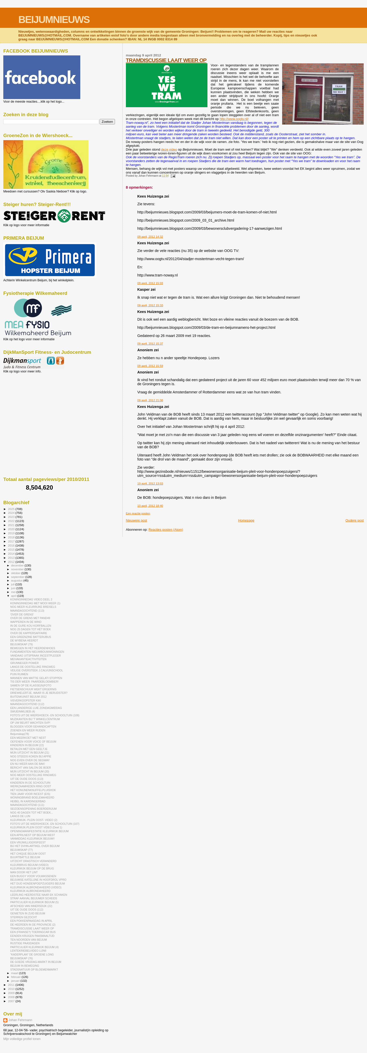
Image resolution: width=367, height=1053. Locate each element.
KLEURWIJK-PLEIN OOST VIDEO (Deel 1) (36, 827)
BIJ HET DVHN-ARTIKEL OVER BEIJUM (35, 846)
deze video (169, 149)
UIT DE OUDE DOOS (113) (26, 778)
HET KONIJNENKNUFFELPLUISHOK (33, 790)
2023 (11, 516)
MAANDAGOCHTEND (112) (27, 704)
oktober (16, 573)
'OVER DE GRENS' (22, 614)
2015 (11, 549)
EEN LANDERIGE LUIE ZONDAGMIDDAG (36, 707)
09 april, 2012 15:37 (150, 343)
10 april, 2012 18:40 (150, 505)
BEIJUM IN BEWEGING (24, 965)
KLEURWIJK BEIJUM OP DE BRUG (32, 868)
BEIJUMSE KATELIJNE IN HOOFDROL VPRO (38, 879)
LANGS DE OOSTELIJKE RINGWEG (32, 666)
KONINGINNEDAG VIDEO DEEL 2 (31, 599)
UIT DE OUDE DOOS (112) (26, 909)
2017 (11, 541)
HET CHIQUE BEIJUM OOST (28, 853)
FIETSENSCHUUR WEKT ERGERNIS (33, 689)
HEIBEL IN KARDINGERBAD (27, 801)
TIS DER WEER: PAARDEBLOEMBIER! (34, 681)
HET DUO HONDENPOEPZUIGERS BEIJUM (37, 883)
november (18, 569)
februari (16, 976)
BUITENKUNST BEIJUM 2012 (28, 696)
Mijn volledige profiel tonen (22, 1039)
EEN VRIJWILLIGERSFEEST (28, 842)
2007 (11, 1001)
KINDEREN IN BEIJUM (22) (27, 745)
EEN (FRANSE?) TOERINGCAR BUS (33, 932)
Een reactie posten (138, 513)
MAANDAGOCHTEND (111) (27, 804)
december (18, 565)
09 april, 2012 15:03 (150, 283)
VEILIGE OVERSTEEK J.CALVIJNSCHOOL (36, 670)
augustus (17, 580)
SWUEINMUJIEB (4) (22, 711)
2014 (11, 553)
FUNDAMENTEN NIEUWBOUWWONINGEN (37, 651)
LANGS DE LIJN (20, 816)
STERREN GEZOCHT (23, 917)
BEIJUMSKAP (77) (21, 849)
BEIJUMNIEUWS (53, 19)
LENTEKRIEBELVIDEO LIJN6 (28, 950)
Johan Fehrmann (20, 1020)
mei (14, 592)
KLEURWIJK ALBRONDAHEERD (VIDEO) (35, 887)
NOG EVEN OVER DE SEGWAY (30, 760)
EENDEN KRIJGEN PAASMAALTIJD (32, 935)
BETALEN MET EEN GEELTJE (28, 749)
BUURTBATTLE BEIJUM (25, 857)
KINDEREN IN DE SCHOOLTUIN (30, 782)
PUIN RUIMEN (19, 674)
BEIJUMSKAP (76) (21, 958)
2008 (11, 997)
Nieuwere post (136, 520)
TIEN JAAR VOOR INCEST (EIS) (30, 793)
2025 (11, 509)
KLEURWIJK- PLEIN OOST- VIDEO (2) (33, 819)
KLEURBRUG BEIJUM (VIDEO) (29, 864)
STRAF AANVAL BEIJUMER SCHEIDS (33, 898)
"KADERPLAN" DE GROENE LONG (32, 954)
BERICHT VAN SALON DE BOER (30, 767)
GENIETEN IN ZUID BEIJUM (27, 913)
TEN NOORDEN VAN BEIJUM (28, 939)
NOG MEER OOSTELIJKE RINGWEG (33, 775)
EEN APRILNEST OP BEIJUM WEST (32, 835)
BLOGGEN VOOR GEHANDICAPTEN (33, 726)
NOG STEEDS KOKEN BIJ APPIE (30, 756)
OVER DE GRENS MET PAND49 (30, 618)
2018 (11, 537)
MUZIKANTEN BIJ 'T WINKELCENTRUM (35, 719)
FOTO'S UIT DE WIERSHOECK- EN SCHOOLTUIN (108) (44, 715)
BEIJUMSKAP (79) (21, 644)
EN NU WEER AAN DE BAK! (27, 763)
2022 (11, 521)
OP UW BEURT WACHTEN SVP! (30, 722)
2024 (11, 512)
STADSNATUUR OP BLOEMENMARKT (34, 969)
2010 (11, 988)
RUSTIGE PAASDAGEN (25, 943)
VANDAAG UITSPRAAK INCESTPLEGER (35, 655)
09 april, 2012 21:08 (150, 400)
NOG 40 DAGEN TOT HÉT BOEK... (31, 812)
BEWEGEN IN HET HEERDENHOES (32, 648)
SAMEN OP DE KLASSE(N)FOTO (30, 685)
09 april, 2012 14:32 (150, 236)
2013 (11, 557)
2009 (11, 993)
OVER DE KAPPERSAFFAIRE (28, 633)
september (18, 576)
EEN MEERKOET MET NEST (28, 737)
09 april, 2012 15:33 (150, 305)
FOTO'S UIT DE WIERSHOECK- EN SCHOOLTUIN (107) (44, 823)
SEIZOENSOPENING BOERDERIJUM (33, 808)
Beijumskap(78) (19, 733)
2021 (11, 525)
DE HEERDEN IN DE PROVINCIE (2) (33, 924)
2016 (11, 545)
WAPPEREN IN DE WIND (25, 621)
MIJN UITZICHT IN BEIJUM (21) (29, 752)
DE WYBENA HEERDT (24, 640)
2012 (11, 561)
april (14, 595)
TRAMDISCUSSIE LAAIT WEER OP (166, 60)
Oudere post (354, 520)
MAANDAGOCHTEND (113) (27, 610)
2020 (11, 529)
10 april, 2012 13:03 (150, 483)
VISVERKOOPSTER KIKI (25, 700)
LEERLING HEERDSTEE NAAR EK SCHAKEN (38, 894)
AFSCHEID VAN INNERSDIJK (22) (31, 905)
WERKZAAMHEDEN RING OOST (30, 786)
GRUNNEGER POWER (24, 662)
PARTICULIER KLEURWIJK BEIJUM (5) (34, 902)
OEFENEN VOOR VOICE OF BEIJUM (33, 741)
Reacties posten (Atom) (166, 529)
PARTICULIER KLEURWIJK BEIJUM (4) (34, 947)
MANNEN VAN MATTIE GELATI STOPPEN (36, 678)
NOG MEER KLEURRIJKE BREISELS (33, 606)
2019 (11, 533)
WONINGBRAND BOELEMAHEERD (32, 797)
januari (16, 980)
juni (13, 588)
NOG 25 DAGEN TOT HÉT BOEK (30, 629)
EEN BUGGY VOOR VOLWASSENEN (33, 876)
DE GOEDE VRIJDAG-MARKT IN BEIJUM (35, 961)
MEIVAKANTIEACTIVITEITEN (28, 659)
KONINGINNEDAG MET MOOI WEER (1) (35, 603)
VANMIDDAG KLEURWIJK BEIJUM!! (32, 838)
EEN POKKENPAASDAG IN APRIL (31, 920)
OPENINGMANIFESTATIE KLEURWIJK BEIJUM (39, 831)
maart (15, 973)
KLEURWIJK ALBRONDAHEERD (30, 890)
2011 (11, 984)
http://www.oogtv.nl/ (234, 119)
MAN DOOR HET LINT (24, 872)
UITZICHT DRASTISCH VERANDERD (33, 861)
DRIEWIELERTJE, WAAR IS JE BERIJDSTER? (39, 692)
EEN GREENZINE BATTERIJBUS (30, 636)
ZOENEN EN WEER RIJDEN (27, 730)
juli (13, 584)
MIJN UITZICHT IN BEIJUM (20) (29, 771)
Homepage (246, 520)
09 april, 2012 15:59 (150, 365)
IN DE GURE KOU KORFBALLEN (30, 625)
